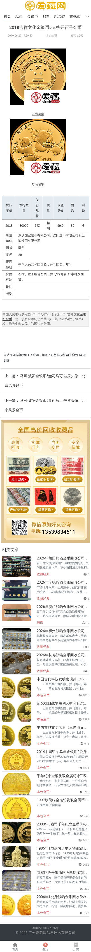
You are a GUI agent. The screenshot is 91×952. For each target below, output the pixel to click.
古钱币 (75, 16)
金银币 (33, 16)
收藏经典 (43, 574)
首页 (7, 16)
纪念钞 (60, 16)
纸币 (19, 16)
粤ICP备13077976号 (45, 928)
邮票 (46, 16)
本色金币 (51, 35)
